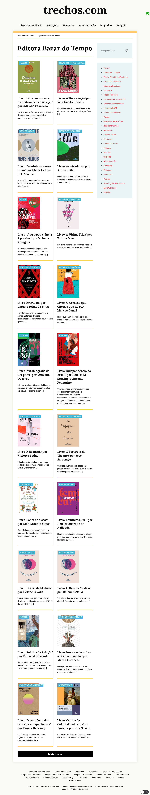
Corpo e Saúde (110, 134)
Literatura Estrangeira (70, 131)
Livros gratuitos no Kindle (115, 99)
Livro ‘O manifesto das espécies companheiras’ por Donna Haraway (34, 724)
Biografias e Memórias (69, 199)
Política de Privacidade (79, 789)
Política (107, 179)
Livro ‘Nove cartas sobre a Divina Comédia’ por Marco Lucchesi (74, 656)
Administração (87, 25)
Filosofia (24, 63)
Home (32, 35)
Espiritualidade (110, 187)
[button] (145, 792)
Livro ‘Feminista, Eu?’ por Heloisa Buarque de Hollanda (74, 523)
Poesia (106, 117)
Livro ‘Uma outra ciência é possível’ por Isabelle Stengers (35, 238)
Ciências (107, 156)
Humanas (68, 25)
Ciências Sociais (27, 131)
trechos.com (75, 10)
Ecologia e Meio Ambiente (31, 685)
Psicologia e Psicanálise (114, 183)
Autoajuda (52, 25)
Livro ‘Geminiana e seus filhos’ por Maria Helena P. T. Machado (34, 170)
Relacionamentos (111, 125)
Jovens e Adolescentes (114, 103)
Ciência (23, 199)
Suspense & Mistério (112, 81)
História (63, 335)
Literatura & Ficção (31, 25)
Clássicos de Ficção (112, 112)
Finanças (107, 170)
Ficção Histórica (111, 94)
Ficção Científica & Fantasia (71, 63)
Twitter (107, 68)
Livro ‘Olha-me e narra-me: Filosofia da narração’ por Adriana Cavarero (35, 102)
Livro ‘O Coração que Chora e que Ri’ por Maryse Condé (71, 306)
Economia (108, 174)
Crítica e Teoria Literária (70, 617)
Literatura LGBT (110, 108)
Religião (121, 25)
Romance (108, 90)
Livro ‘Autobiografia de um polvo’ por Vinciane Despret (34, 374)
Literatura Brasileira (112, 86)
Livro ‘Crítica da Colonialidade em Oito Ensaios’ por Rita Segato (74, 724)
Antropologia (26, 484)
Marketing (108, 165)
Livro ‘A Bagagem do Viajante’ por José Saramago (71, 455)
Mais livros (55, 754)
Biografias (106, 25)
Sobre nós (65, 789)
